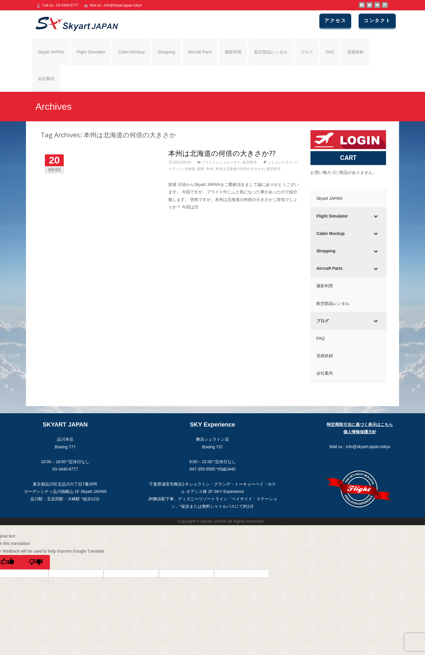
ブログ (306, 52)
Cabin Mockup (131, 52)
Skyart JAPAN (51, 52)
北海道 (189, 169)
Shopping (166, 52)
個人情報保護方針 (359, 431)
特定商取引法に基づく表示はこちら (360, 424)
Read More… (181, 217)
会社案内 (46, 78)
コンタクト (377, 20)
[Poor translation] (36, 562)
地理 (200, 169)
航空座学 (250, 162)
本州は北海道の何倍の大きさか (240, 169)
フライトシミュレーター (221, 162)
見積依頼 (355, 52)
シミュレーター (279, 162)
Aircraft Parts (200, 52)
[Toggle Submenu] (375, 216)
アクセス (335, 20)
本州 (209, 169)
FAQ (330, 52)
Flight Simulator (91, 52)
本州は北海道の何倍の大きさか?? (222, 153)
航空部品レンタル (270, 52)
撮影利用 (233, 52)
